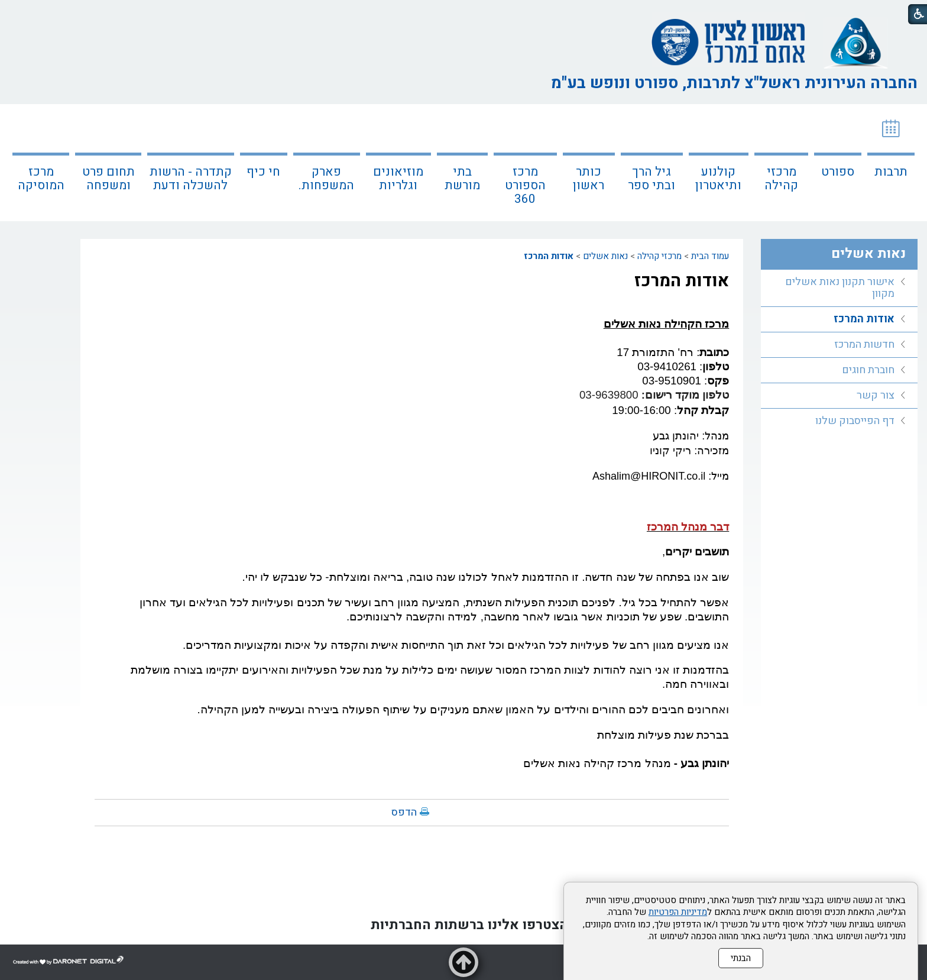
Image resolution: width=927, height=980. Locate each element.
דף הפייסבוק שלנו (854, 421)
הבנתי (741, 958)
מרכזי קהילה (781, 179)
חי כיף (263, 172)
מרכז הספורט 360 (525, 185)
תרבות (890, 172)
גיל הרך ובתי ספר (651, 179)
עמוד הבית (710, 256)
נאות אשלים (605, 256)
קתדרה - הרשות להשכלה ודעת (191, 179)
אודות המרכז (548, 256)
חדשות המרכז (864, 344)
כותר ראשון (588, 179)
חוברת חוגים (868, 370)
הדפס (404, 812)
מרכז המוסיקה (41, 179)
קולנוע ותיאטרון (718, 179)
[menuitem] (891, 162)
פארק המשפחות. (326, 179)
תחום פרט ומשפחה (108, 179)
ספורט (837, 172)
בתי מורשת (462, 179)
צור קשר (875, 395)
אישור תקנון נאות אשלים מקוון (839, 288)
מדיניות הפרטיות (678, 911)
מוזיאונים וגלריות (398, 179)
